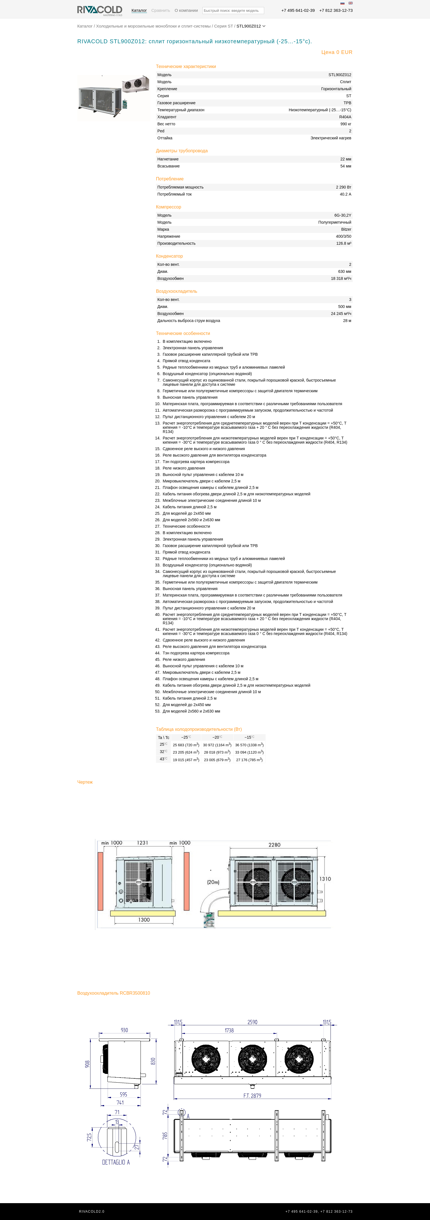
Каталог (139, 10)
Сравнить (160, 10)
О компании (186, 10)
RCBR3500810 (135, 993)
